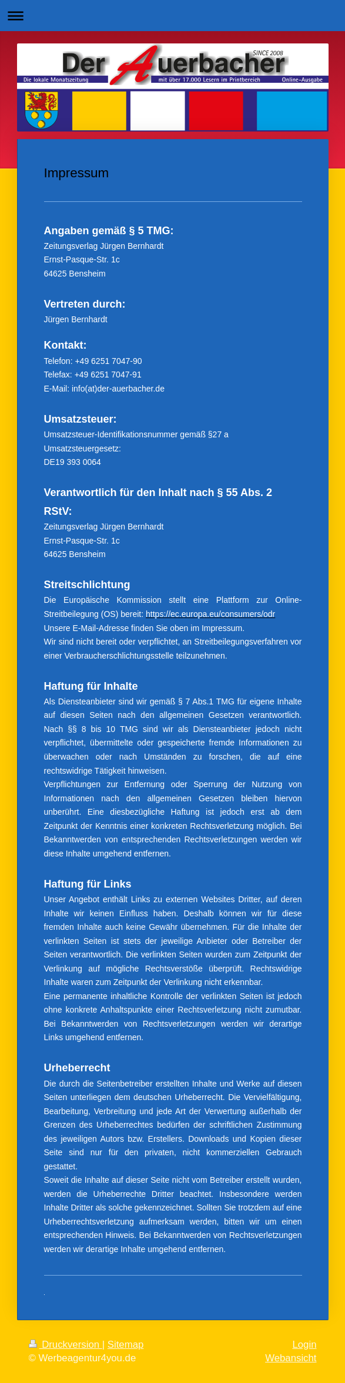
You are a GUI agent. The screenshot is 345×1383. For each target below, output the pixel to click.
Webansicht (290, 1358)
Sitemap (126, 1344)
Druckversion (65, 1344)
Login (304, 1344)
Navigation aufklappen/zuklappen (172, 15)
